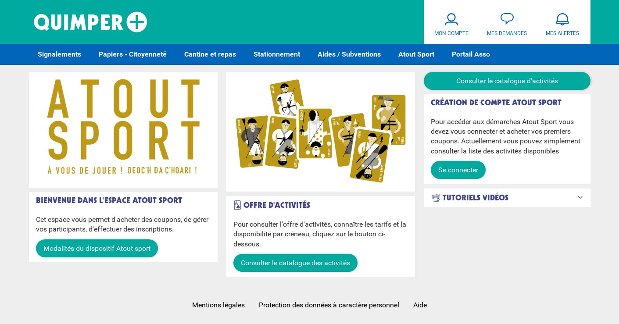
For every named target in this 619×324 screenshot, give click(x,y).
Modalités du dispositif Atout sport (96, 248)
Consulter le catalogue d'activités (507, 81)
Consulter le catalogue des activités (295, 263)
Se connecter (458, 170)
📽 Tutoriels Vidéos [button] (469, 198)
